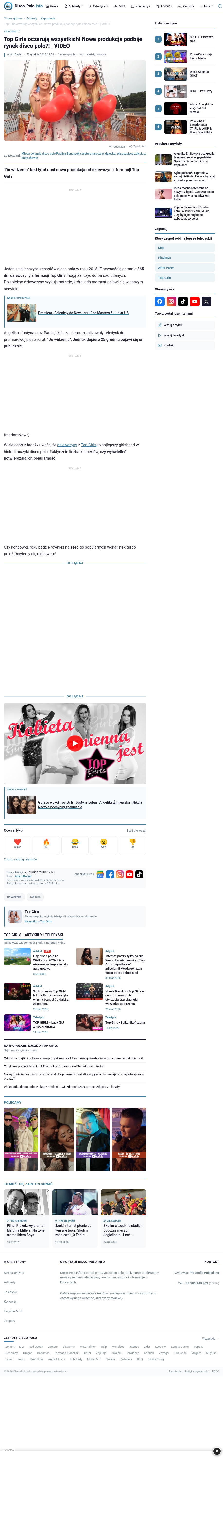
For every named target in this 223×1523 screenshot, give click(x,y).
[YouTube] (129, 874)
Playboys (164, 257)
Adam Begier (14, 54)
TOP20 (164, 6)
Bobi (140, 1359)
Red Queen (36, 1346)
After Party (166, 267)
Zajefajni (101, 1353)
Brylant (9, 1346)
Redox (22, 1359)
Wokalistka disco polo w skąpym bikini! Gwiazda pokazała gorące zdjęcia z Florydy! (62, 1086)
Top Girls (88, 445)
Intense (134, 1346)
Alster (87, 1353)
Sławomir (69, 1346)
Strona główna (13, 18)
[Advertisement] (75, 227)
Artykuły (73, 6)
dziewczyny (67, 445)
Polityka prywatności (197, 1371)
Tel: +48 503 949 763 (198, 1283)
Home (52, 6)
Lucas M (160, 1346)
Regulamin (175, 1371)
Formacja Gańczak (67, 1353)
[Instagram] (120, 874)
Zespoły (186, 6)
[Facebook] (110, 874)
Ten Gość (180, 1353)
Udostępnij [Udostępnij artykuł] (117, 146)
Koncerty (140, 6)
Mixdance (133, 1353)
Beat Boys (36, 1359)
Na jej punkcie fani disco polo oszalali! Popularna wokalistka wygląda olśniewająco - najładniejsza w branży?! (74, 1076)
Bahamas (43, 1353)
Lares (9, 1359)
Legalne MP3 (13, 1311)
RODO (215, 1371)
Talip (104, 1346)
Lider (147, 1346)
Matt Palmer (88, 1346)
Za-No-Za (126, 1359)
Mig (161, 247)
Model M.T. (94, 1359)
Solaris (110, 1359)
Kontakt (166, 345)
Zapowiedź (48, 18)
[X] (206, 301)
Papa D (198, 1346)
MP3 (119, 6)
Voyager (164, 1353)
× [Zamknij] (217, 1451)
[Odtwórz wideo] (75, 743)
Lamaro (53, 1346)
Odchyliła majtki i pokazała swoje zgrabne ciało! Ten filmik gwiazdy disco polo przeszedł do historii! (73, 1058)
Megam (196, 1353)
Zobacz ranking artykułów (20, 859)
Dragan (27, 1353)
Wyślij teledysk (171, 335)
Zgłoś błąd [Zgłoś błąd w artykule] (137, 146)
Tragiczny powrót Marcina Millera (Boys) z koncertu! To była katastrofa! (54, 1066)
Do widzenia (14, 897)
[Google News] (100, 874)
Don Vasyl (11, 1353)
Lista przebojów (166, 23)
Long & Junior (180, 1346)
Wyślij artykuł (170, 325)
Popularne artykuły (168, 143)
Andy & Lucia (56, 1359)
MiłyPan (211, 1353)
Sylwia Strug (156, 1359)
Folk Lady (76, 1359)
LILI (21, 1346)
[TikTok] (139, 874)
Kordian (149, 1353)
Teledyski (98, 6)
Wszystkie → (210, 1338)
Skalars (116, 1353)
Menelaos (118, 1346)
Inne (206, 6)
